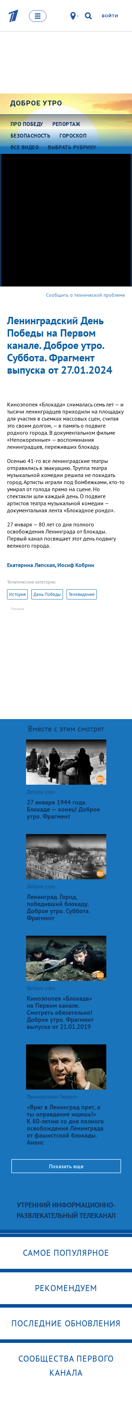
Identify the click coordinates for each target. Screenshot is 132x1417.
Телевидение (82, 594)
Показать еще (66, 1166)
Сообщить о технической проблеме (85, 295)
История (17, 594)
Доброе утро (36, 103)
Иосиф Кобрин (75, 564)
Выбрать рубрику (72, 147)
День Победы (47, 594)
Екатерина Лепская (31, 564)
